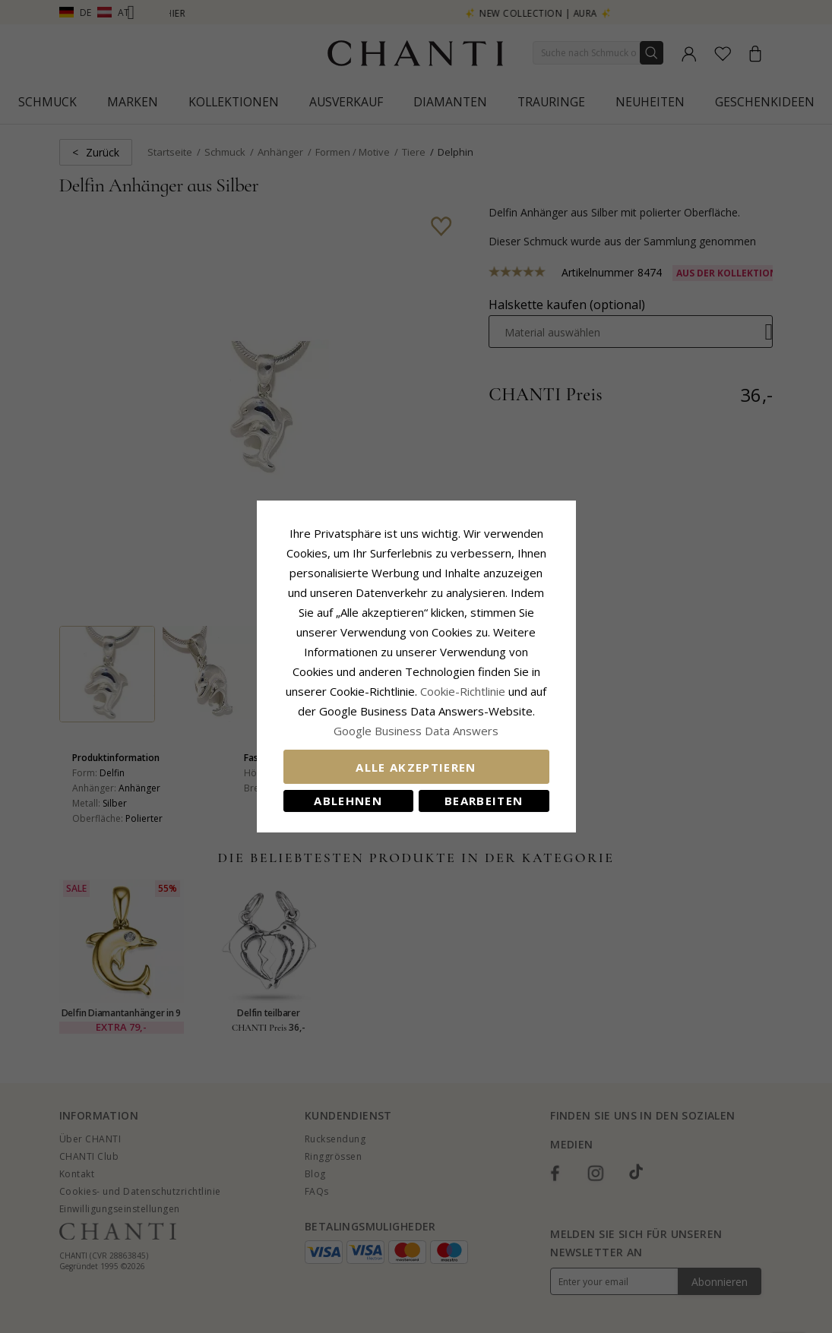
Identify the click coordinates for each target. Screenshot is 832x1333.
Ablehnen (348, 800)
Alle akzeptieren (416, 767)
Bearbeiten (484, 800)
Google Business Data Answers (416, 730)
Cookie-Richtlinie (462, 691)
